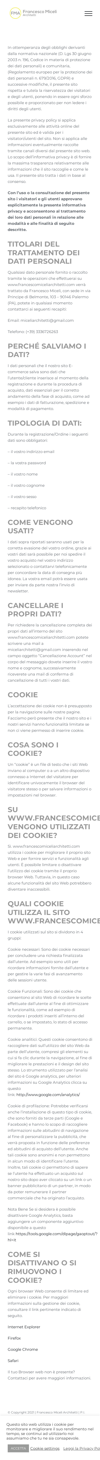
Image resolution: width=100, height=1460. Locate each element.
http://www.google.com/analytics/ (48, 1094)
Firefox (14, 1338)
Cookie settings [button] (44, 1448)
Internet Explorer (24, 1326)
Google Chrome (23, 1349)
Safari (13, 1360)
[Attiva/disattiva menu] (88, 13)
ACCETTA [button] (18, 1448)
